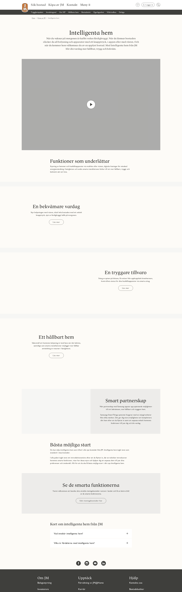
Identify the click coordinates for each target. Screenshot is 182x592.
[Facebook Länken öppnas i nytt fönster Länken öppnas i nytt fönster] (78, 563)
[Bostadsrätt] (86, 12)
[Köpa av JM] (56, 5)
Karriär (81, 589)
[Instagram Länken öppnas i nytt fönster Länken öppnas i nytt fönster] (86, 563)
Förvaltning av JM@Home (91, 582)
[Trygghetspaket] (37, 12)
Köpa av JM (42, 18)
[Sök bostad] (38, 5)
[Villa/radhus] (111, 12)
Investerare (43, 589)
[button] (91, 533)
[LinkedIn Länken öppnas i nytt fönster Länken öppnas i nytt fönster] (103, 563)
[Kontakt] (72, 5)
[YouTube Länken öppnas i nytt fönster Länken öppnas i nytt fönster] (95, 563)
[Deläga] (121, 12)
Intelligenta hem (91, 33)
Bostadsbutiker (136, 589)
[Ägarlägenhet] (98, 12)
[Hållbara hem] (73, 12)
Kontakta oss (135, 582)
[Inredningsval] (51, 12)
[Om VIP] (62, 12)
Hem (33, 18)
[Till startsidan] (25, 7)
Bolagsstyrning (44, 582)
